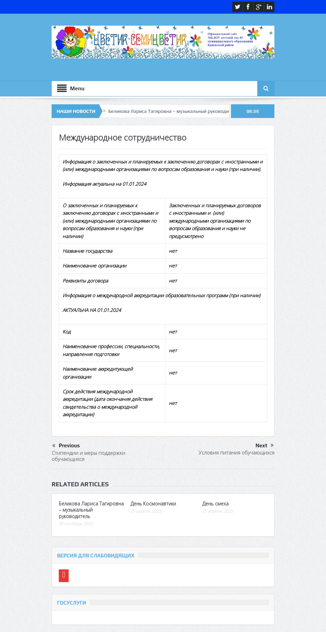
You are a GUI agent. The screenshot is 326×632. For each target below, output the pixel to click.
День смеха (215, 503)
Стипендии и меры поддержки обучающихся (88, 455)
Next (265, 445)
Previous (66, 446)
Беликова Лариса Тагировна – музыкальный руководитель (173, 111)
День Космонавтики (153, 503)
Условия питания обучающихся (236, 452)
